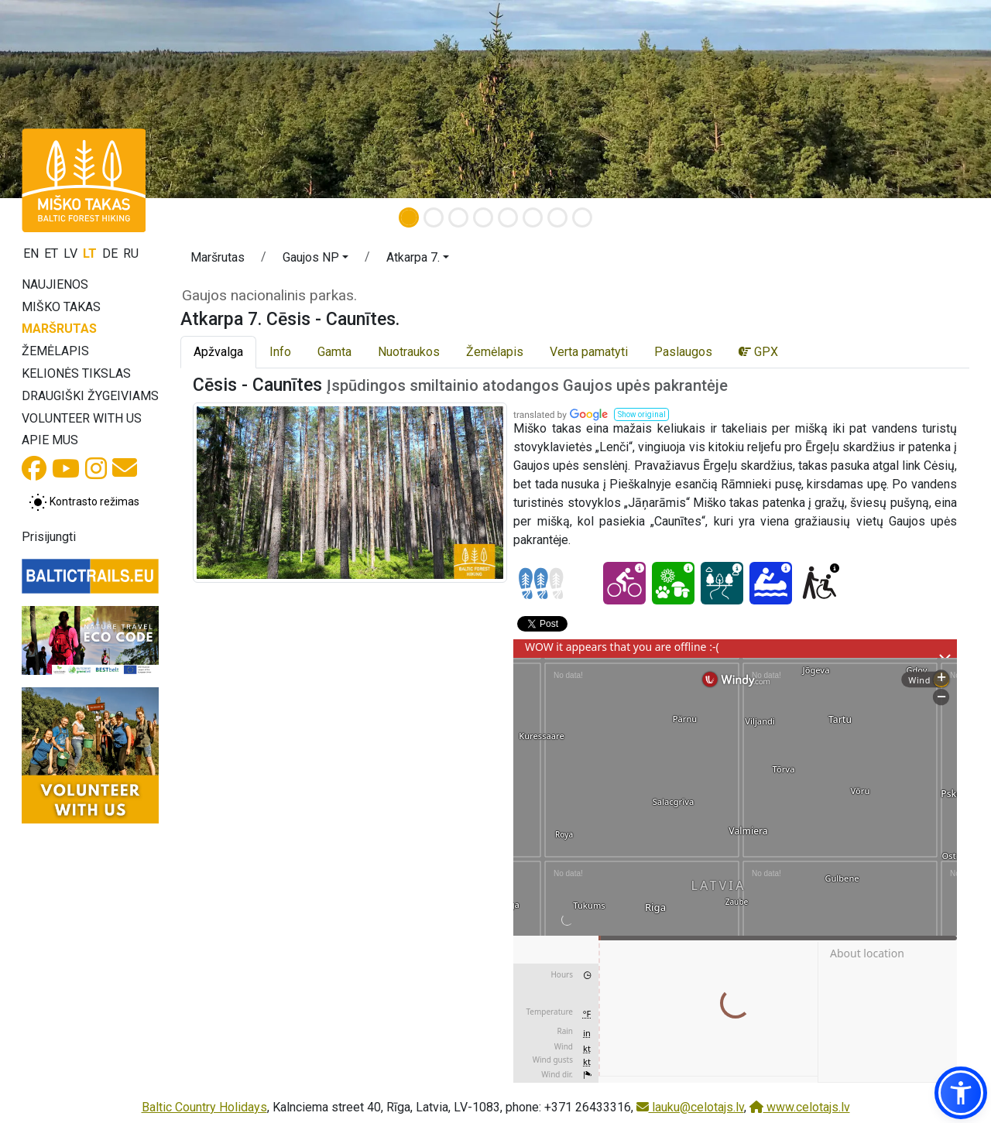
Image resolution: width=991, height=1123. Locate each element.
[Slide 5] (508, 217)
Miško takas (61, 307)
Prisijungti (49, 536)
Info (280, 351)
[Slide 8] (582, 217)
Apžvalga (218, 351)
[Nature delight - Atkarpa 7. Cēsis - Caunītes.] (673, 583)
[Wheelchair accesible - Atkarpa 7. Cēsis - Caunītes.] (819, 583)
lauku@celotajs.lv (690, 1107)
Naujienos (55, 284)
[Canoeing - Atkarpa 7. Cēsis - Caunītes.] (770, 583)
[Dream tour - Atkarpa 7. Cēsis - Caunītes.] (722, 583)
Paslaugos (683, 351)
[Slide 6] (533, 217)
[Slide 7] (557, 217)
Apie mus (50, 440)
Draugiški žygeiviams (90, 396)
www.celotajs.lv (799, 1107)
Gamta (334, 351)
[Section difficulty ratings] (541, 583)
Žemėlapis (55, 351)
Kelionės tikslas (76, 373)
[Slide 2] (433, 217)
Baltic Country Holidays (204, 1107)
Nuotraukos (409, 351)
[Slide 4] (483, 217)
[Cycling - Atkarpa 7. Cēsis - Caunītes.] (624, 583)
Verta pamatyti (589, 351)
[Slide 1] (409, 217)
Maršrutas (59, 328)
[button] (315, 260)
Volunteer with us (82, 418)
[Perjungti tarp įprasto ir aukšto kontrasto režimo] (84, 502)
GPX (758, 351)
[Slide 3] (458, 217)
